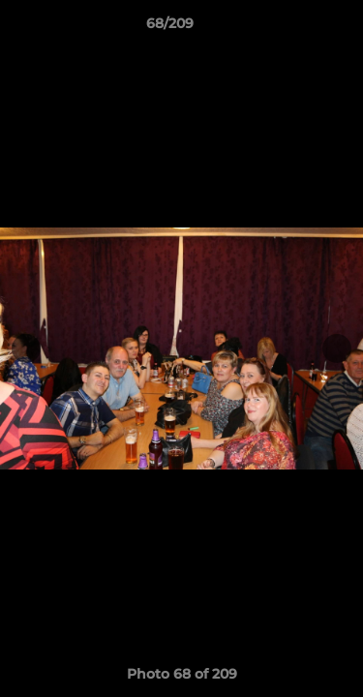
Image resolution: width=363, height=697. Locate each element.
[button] (293, 28)
